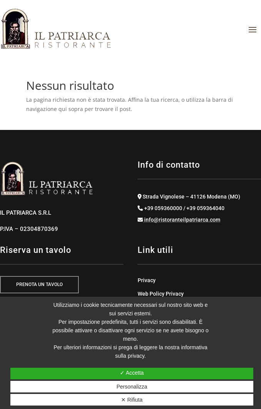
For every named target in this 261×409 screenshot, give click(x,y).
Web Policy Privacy (161, 294)
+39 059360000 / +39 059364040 (181, 208)
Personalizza (131, 387)
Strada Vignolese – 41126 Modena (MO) (189, 197)
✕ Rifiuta (132, 400)
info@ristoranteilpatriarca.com (179, 220)
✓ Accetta (132, 373)
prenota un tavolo (39, 284)
